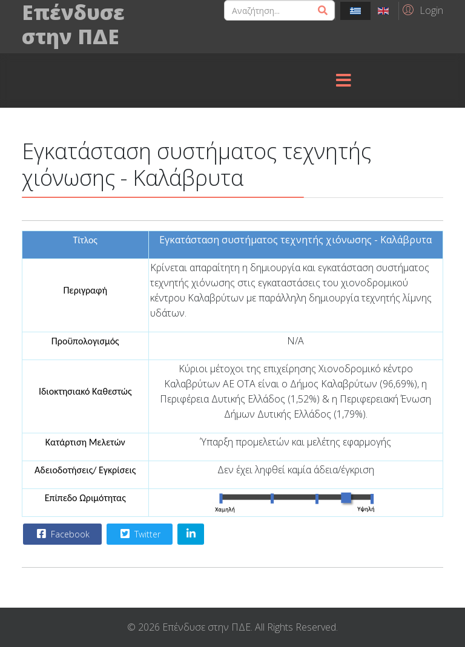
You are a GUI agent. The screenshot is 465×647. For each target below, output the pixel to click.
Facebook (62, 534)
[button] (421, 9)
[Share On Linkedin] (190, 534)
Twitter (138, 534)
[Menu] (343, 80)
